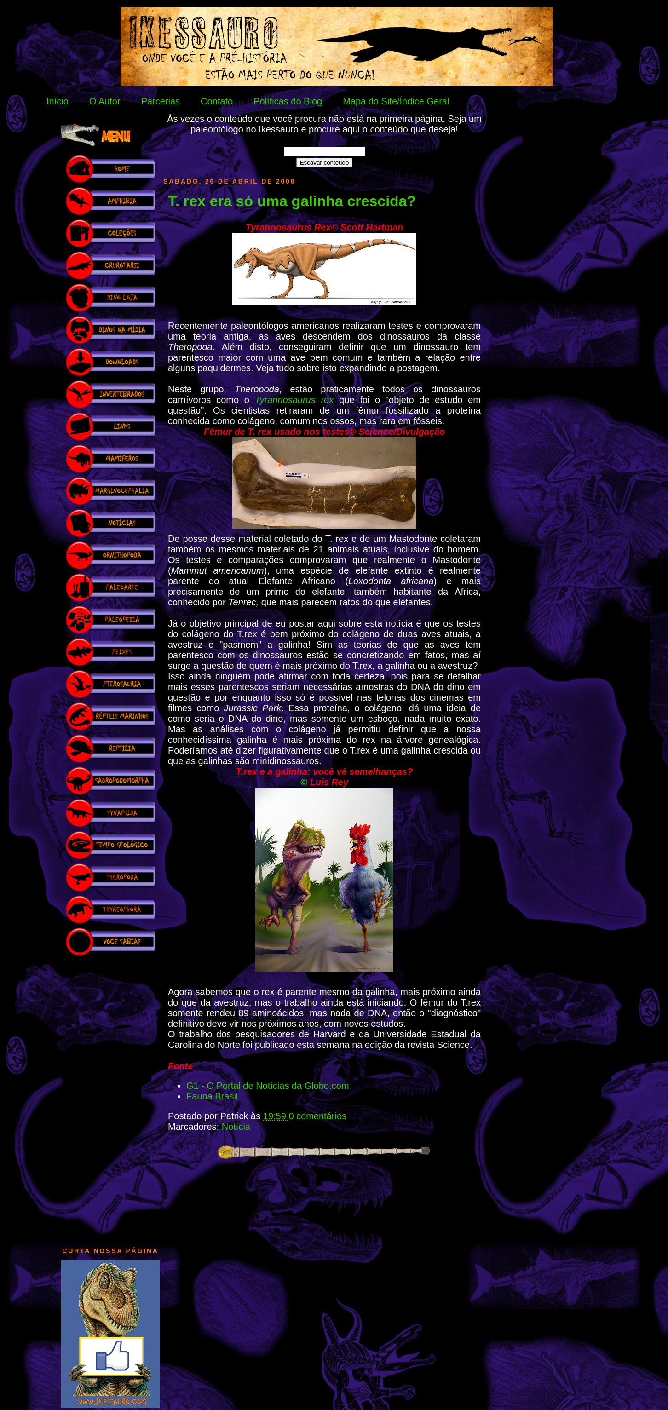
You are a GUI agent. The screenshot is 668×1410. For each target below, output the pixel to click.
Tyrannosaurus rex (294, 400)
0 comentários (317, 1116)
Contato (217, 101)
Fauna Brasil (212, 1096)
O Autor (105, 101)
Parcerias (160, 101)
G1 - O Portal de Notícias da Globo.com (267, 1086)
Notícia (236, 1127)
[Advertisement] (110, 1097)
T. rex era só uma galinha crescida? (292, 201)
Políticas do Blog (287, 101)
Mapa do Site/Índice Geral (396, 101)
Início (57, 101)
